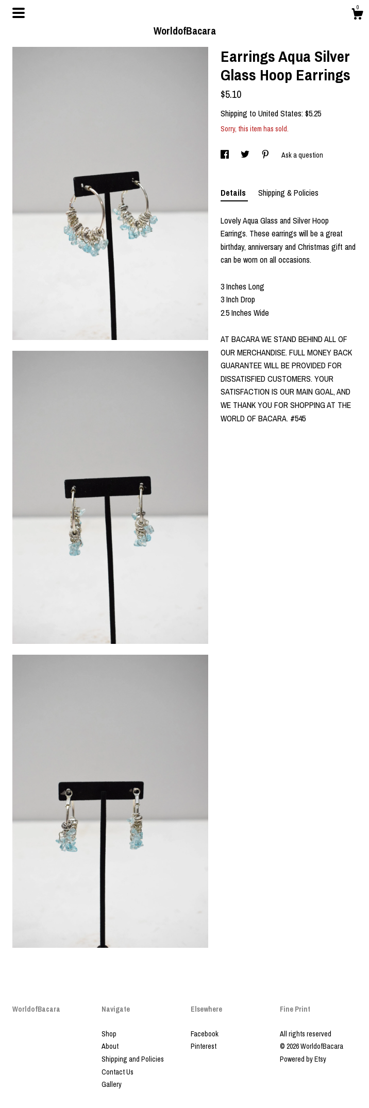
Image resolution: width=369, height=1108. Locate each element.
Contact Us (117, 1072)
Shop (109, 1033)
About (110, 1046)
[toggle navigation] (18, 13)
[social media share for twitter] (246, 155)
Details (234, 192)
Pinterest (203, 1046)
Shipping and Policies (133, 1059)
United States (279, 113)
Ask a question (302, 155)
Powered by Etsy (303, 1059)
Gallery (112, 1084)
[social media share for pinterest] (266, 155)
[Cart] (357, 15)
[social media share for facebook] (225, 155)
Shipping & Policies (288, 192)
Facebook (205, 1033)
